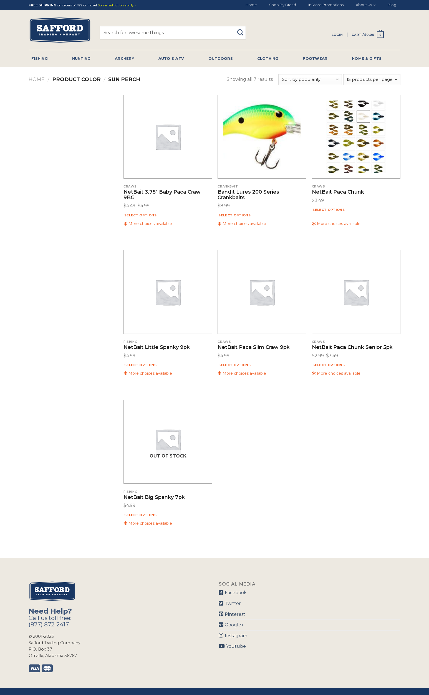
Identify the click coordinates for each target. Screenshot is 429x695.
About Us (365, 5)
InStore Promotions (326, 5)
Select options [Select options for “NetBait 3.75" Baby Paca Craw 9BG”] (140, 215)
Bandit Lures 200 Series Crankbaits (248, 195)
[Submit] (242, 30)
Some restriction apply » (117, 5)
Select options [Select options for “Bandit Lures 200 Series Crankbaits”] (234, 215)
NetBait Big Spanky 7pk (154, 497)
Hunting (81, 58)
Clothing (268, 58)
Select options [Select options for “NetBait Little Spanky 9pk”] (140, 365)
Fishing (39, 58)
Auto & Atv (171, 58)
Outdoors (220, 58)
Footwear (315, 58)
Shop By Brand (282, 5)
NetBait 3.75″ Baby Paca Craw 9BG (162, 195)
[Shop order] (310, 79)
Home (251, 5)
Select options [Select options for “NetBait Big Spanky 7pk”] (140, 515)
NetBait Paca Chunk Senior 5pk (352, 347)
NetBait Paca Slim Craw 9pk (254, 347)
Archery (124, 58)
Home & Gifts (367, 58)
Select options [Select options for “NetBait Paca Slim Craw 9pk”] (234, 365)
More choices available (147, 223)
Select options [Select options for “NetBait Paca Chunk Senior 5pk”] (328, 365)
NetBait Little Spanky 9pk (156, 347)
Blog (392, 5)
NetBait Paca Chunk (338, 192)
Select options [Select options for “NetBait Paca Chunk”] (328, 210)
